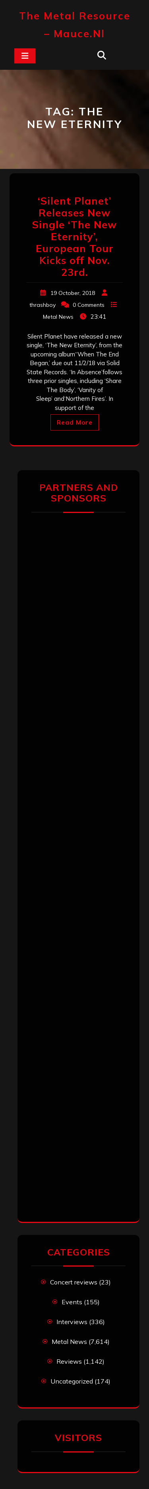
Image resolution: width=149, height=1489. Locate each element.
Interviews (71, 1322)
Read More (75, 422)
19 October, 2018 (72, 293)
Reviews (69, 1361)
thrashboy (42, 304)
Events (72, 1302)
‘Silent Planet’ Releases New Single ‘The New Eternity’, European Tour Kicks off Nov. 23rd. (74, 236)
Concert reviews (73, 1282)
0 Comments (88, 304)
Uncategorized (71, 1381)
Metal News (58, 316)
